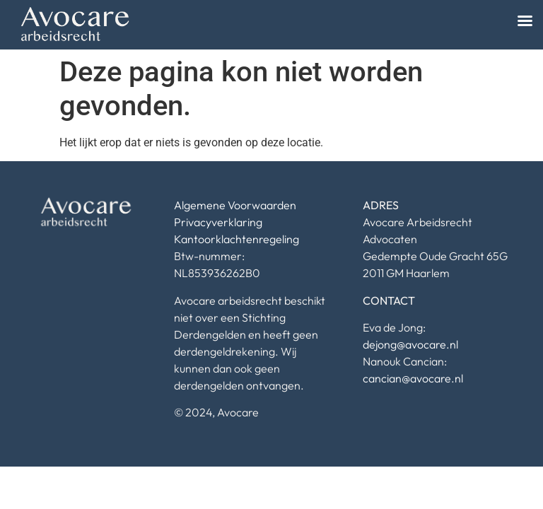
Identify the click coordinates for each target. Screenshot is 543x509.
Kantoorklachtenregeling (236, 239)
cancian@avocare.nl (413, 378)
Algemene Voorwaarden (235, 205)
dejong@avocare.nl (410, 344)
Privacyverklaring (218, 222)
